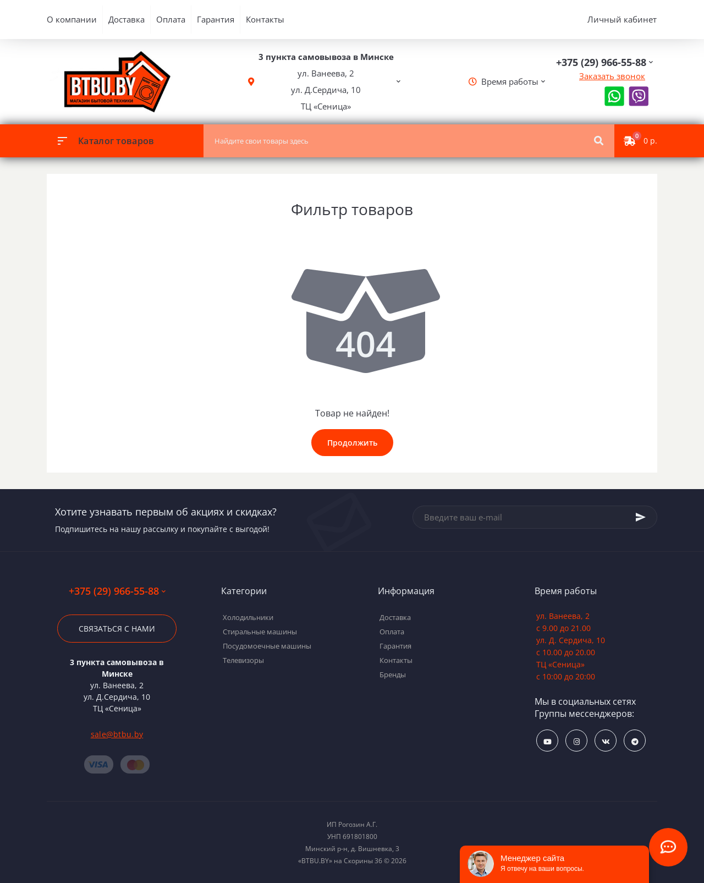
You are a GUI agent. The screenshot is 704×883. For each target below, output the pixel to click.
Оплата (170, 19)
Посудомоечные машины (267, 646)
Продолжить (352, 442)
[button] (326, 81)
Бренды (393, 674)
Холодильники (248, 617)
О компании (72, 19)
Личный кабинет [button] (622, 19)
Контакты (265, 19)
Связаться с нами (117, 628)
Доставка (126, 19)
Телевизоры (243, 660)
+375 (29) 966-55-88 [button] (117, 591)
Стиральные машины (260, 632)
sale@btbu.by (117, 734)
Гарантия (215, 19)
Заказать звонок (612, 75)
